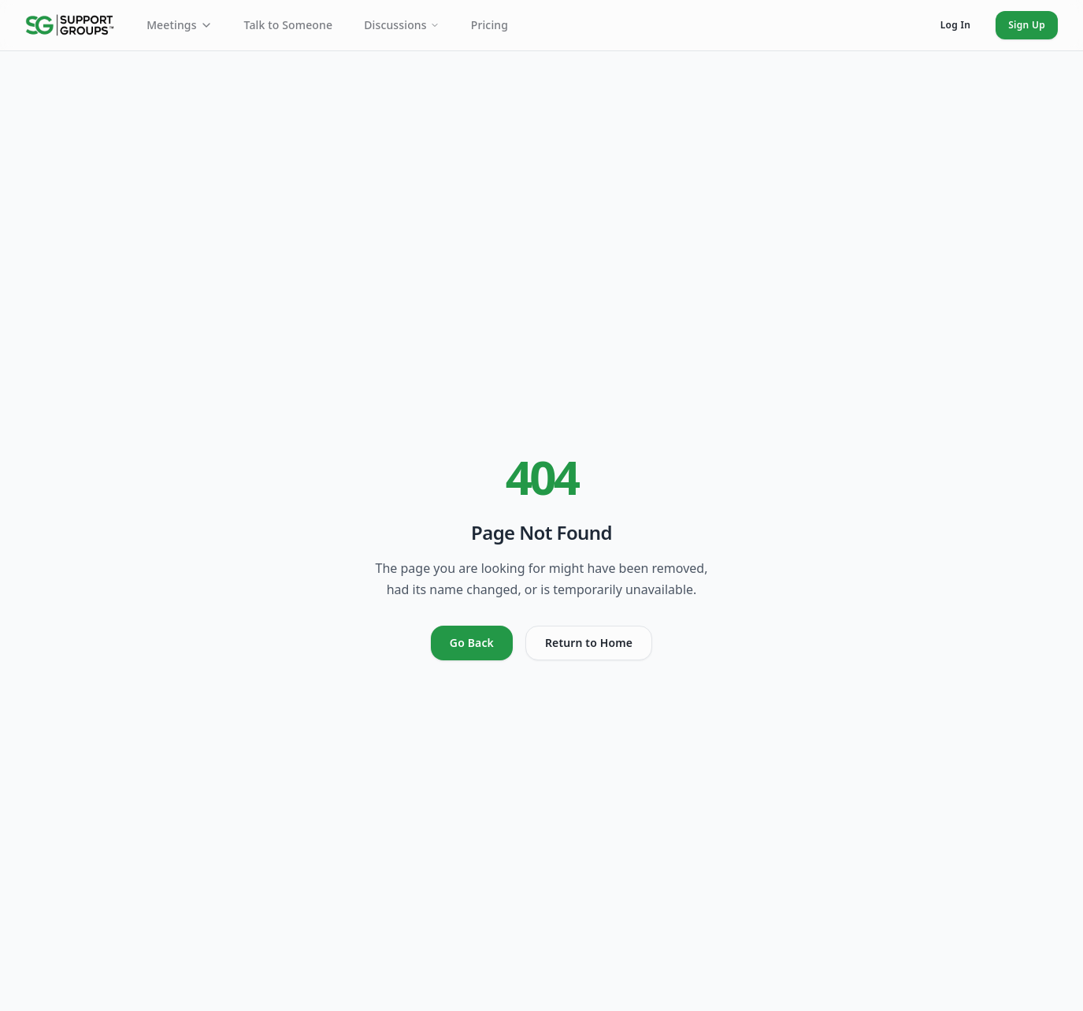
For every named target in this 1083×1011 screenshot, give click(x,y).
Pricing (489, 24)
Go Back (472, 642)
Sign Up (1026, 25)
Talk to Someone (288, 24)
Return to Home (588, 642)
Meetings (179, 24)
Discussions (402, 24)
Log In (955, 25)
